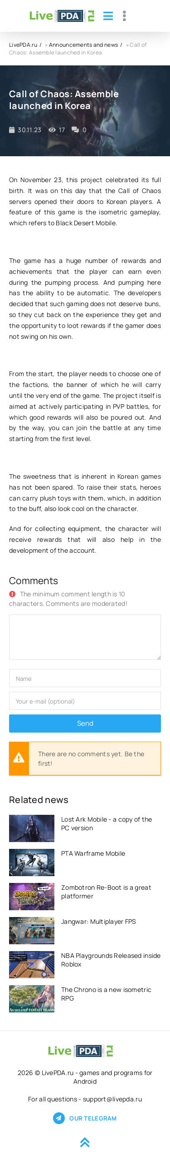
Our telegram (85, 1118)
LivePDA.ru (23, 45)
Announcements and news (83, 45)
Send (85, 723)
